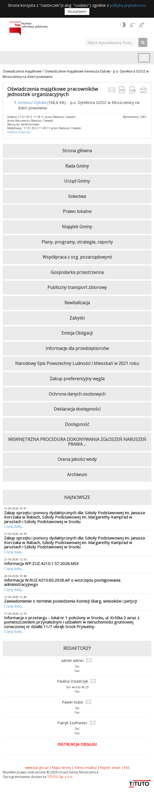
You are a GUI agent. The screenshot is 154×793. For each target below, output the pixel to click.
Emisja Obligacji (77, 333)
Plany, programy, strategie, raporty (77, 242)
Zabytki (77, 318)
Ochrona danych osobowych (77, 394)
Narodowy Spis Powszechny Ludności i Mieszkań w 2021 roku (77, 363)
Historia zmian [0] (18, 132)
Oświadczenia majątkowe (22, 71)
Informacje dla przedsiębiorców (77, 348)
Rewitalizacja (77, 303)
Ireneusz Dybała (32, 102)
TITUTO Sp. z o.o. (59, 776)
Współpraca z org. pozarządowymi (77, 257)
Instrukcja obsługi (77, 744)
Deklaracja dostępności (77, 409)
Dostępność (77, 424)
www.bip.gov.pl (36, 767)
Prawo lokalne (77, 211)
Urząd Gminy (77, 181)
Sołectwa (77, 196)
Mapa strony (61, 767)
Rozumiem (77, 11)
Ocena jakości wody (77, 459)
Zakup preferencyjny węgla (77, 379)
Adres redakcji (86, 767)
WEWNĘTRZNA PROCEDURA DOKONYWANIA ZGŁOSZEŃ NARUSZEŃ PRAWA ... (77, 441)
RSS (126, 767)
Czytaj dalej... (14, 526)
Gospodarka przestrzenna (77, 272)
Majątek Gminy (77, 227)
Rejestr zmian (110, 767)
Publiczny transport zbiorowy (77, 287)
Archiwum (77, 474)
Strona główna (77, 151)
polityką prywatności (127, 5)
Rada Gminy (77, 166)
